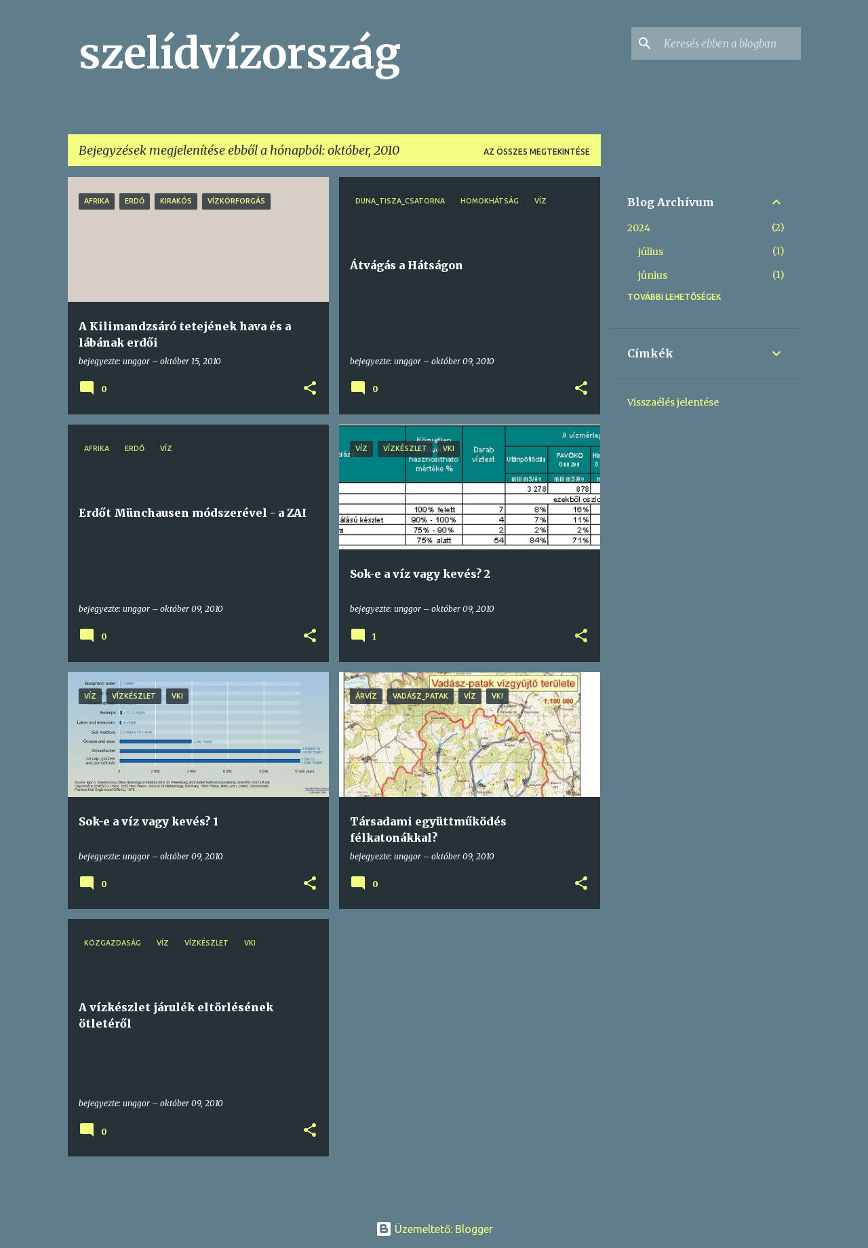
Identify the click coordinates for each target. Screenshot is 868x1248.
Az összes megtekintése (537, 151)
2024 (638, 228)
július (650, 252)
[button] (310, 389)
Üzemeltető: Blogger (434, 1229)
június (652, 275)
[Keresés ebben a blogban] (729, 43)
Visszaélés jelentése (673, 402)
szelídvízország (240, 53)
